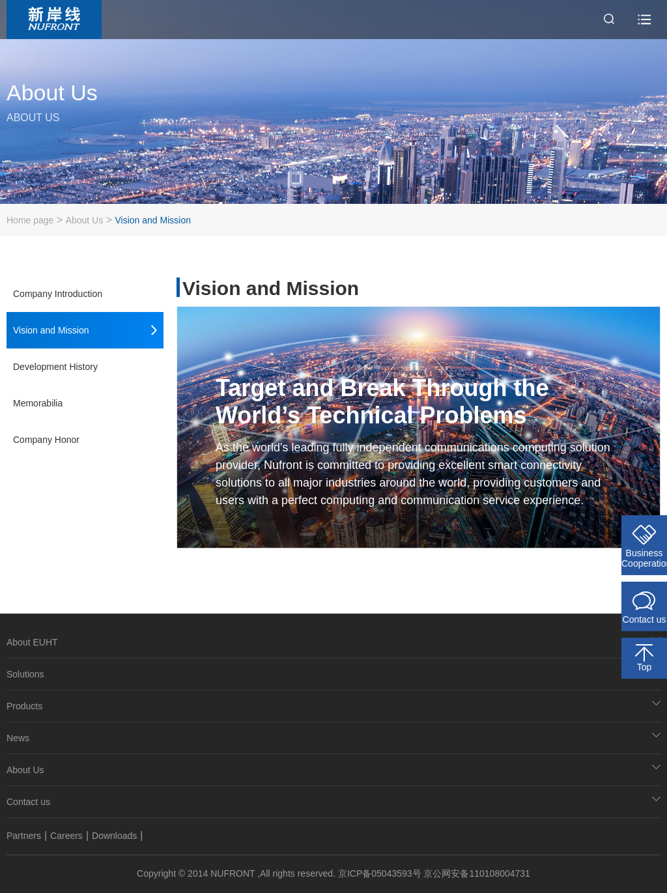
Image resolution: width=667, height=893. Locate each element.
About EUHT (32, 642)
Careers (66, 835)
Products (24, 706)
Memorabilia (38, 403)
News (18, 738)
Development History (55, 366)
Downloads (114, 835)
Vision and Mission (152, 220)
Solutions (25, 674)
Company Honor (46, 439)
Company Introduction (57, 294)
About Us (85, 220)
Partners (24, 835)
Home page (30, 220)
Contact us (28, 802)
